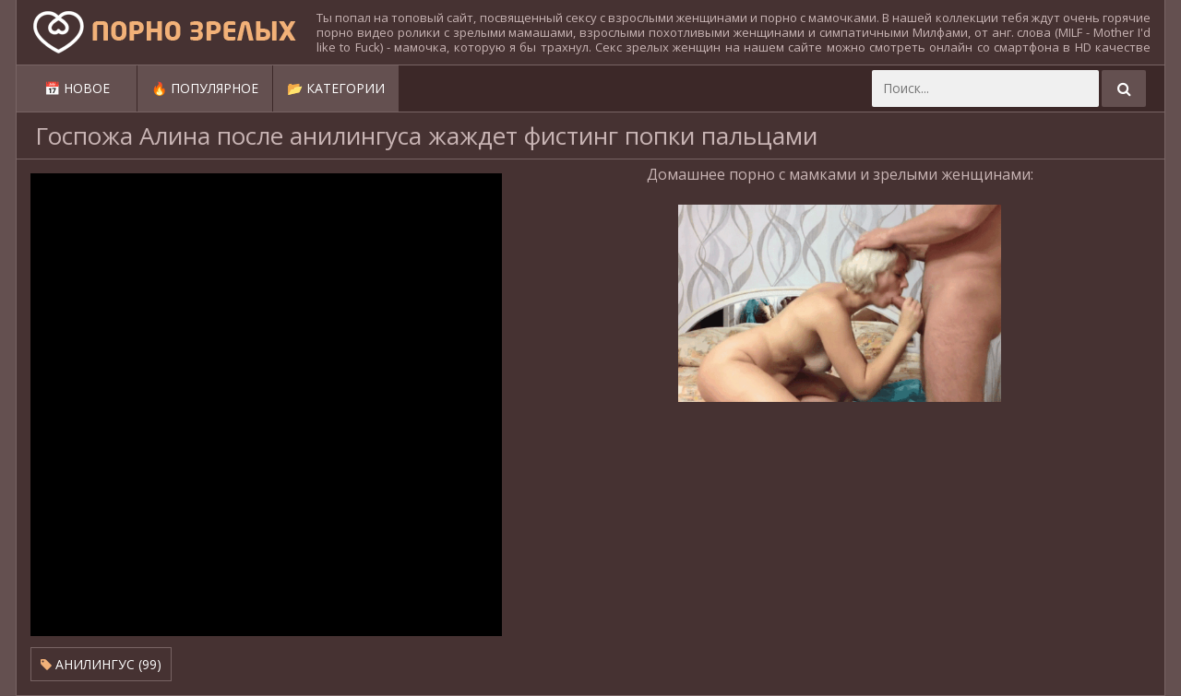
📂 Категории (336, 88)
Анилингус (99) (101, 664)
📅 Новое (77, 88)
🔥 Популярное (204, 88)
